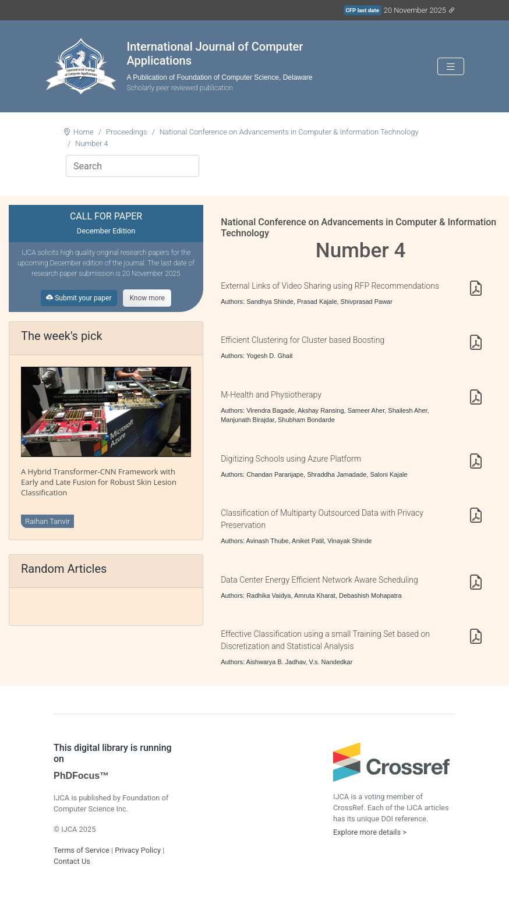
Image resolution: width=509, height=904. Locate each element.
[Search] (132, 166)
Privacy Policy (138, 850)
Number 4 (91, 143)
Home (83, 131)
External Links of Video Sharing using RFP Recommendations (330, 285)
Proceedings (126, 131)
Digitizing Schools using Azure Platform (291, 458)
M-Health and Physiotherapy (271, 394)
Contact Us (72, 861)
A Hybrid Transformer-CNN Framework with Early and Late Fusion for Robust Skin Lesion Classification (98, 482)
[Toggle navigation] (450, 67)
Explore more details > (370, 832)
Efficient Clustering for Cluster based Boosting (302, 340)
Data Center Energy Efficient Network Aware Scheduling (319, 579)
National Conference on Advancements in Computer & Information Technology (289, 131)
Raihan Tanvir (47, 521)
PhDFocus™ (81, 776)
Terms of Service (81, 850)
